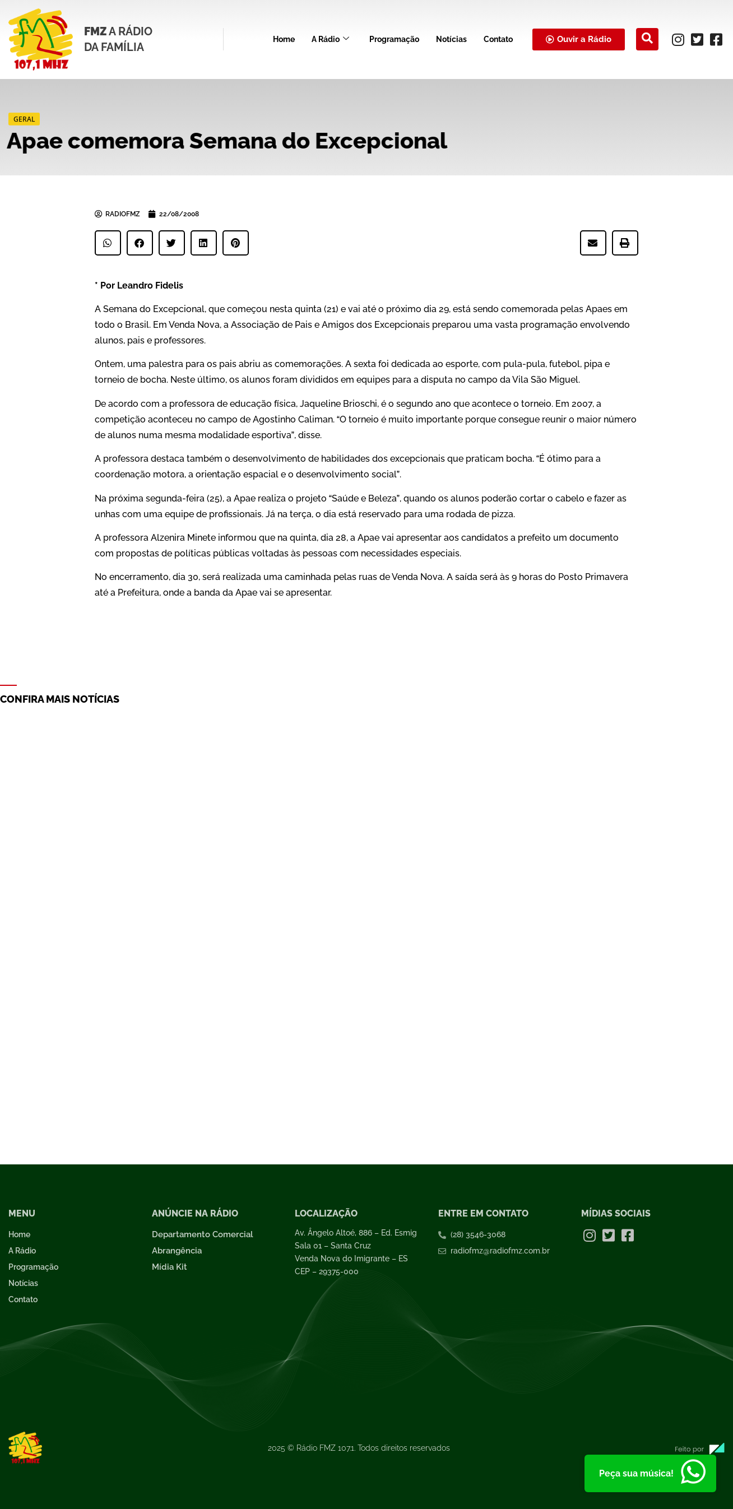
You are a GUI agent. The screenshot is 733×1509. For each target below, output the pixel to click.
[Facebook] (716, 39)
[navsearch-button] (647, 39)
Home (284, 39)
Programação (394, 39)
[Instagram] (678, 39)
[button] (108, 243)
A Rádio (330, 39)
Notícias (451, 39)
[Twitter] (697, 39)
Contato (498, 39)
